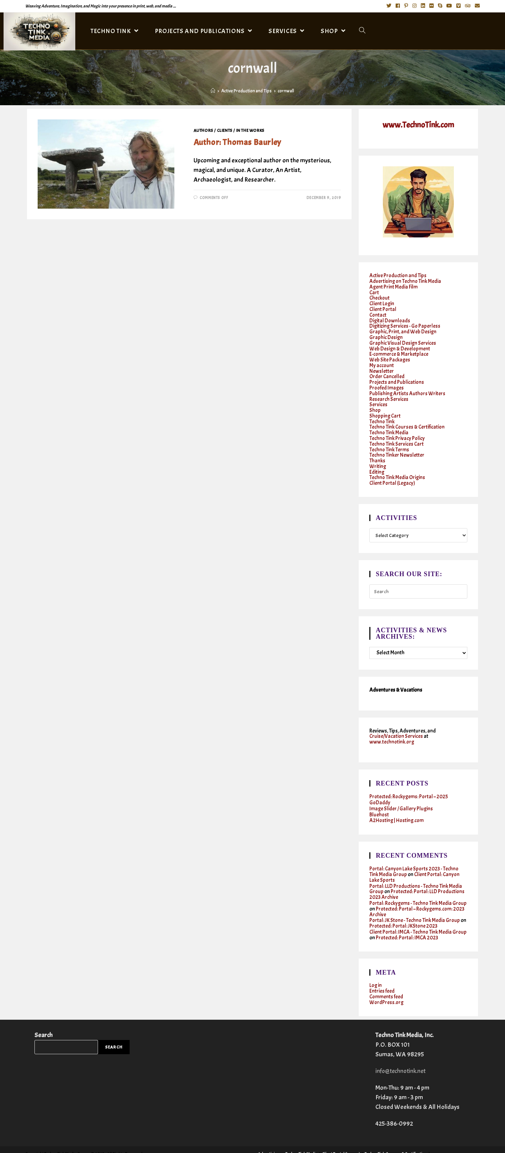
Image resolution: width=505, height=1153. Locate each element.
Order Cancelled (387, 371)
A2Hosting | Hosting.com (396, 808)
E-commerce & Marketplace (398, 350)
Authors (203, 130)
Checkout (379, 297)
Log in (375, 969)
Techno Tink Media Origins (397, 467)
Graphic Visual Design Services (402, 339)
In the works (250, 130)
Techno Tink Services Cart (396, 435)
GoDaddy (379, 791)
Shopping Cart (385, 409)
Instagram (427, 1145)
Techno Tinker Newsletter (396, 446)
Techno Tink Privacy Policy (397, 430)
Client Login (382, 302)
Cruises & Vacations (459, 1145)
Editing (377, 462)
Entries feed (382, 974)
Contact (378, 313)
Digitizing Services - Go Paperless (405, 323)
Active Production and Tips (398, 275)
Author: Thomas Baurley (237, 142)
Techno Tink (382, 414)
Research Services (388, 393)
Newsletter (381, 366)
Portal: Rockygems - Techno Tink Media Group (418, 889)
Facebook (404, 1145)
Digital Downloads (390, 318)
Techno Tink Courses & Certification (407, 419)
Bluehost (379, 802)
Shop (375, 403)
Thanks (377, 451)
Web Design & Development (399, 345)
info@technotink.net (401, 1054)
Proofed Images (386, 382)
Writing (377, 457)
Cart (374, 291)
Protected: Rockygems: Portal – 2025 (408, 785)
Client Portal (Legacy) (392, 473)
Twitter (385, 1145)
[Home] (213, 91)
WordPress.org (386, 985)
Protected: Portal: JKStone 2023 (403, 910)
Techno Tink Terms (389, 441)
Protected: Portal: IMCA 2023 (422, 921)
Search (43, 1018)
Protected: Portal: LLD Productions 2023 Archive (417, 881)
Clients (225, 130)
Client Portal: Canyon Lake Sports (414, 864)
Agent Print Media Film (393, 286)
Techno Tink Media (388, 425)
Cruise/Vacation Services (396, 725)
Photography (331, 1140)
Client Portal (383, 307)
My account (381, 361)
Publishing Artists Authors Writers (407, 387)
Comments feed (386, 980)
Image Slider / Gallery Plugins (401, 797)
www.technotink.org (391, 731)
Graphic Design (386, 334)
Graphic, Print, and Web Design (403, 329)
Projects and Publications (396, 377)
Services (378, 398)
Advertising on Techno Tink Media (405, 281)
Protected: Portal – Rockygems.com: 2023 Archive (417, 897)
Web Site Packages (390, 355)
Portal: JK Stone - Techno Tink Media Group (414, 905)
